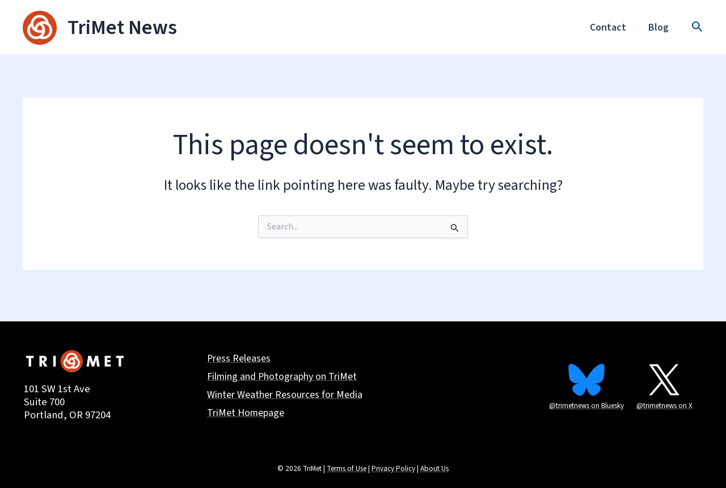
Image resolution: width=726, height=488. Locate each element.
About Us (434, 468)
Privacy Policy (393, 468)
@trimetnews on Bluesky (586, 406)
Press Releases (239, 359)
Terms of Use (346, 468)
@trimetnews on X (664, 406)
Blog (659, 27)
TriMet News (122, 27)
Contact (611, 27)
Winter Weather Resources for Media (284, 395)
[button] (697, 28)
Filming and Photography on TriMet (282, 377)
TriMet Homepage (246, 414)
